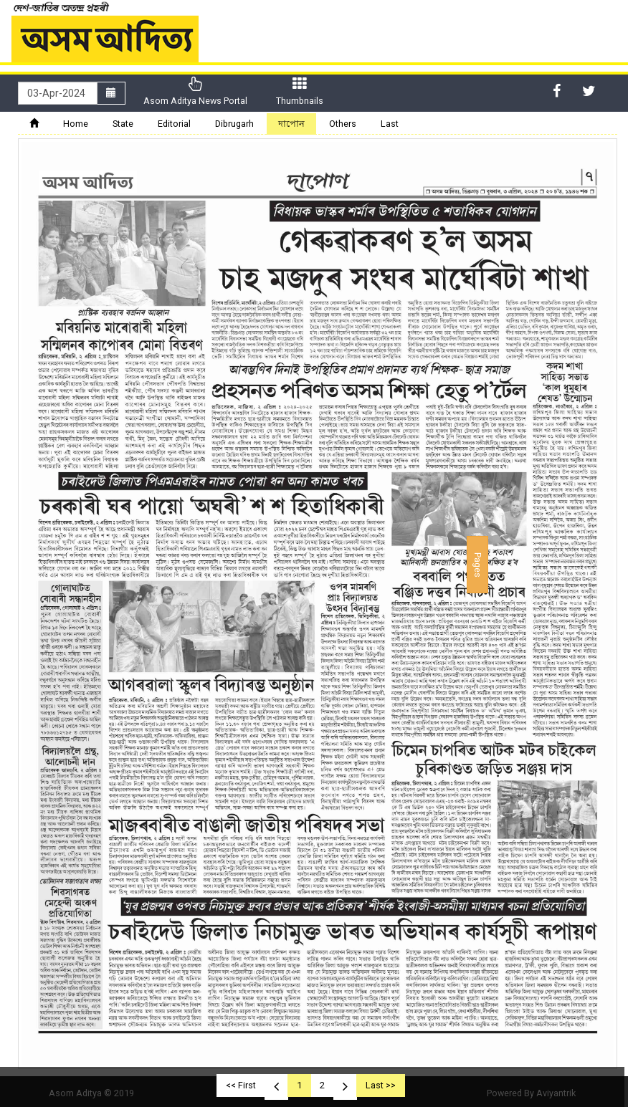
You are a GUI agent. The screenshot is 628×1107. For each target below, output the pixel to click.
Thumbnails (299, 91)
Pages (477, 564)
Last (390, 123)
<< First (241, 1085)
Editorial (174, 123)
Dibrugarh (234, 123)
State (123, 123)
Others (342, 123)
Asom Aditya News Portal (195, 91)
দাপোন (291, 123)
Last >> (381, 1085)
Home (75, 123)
